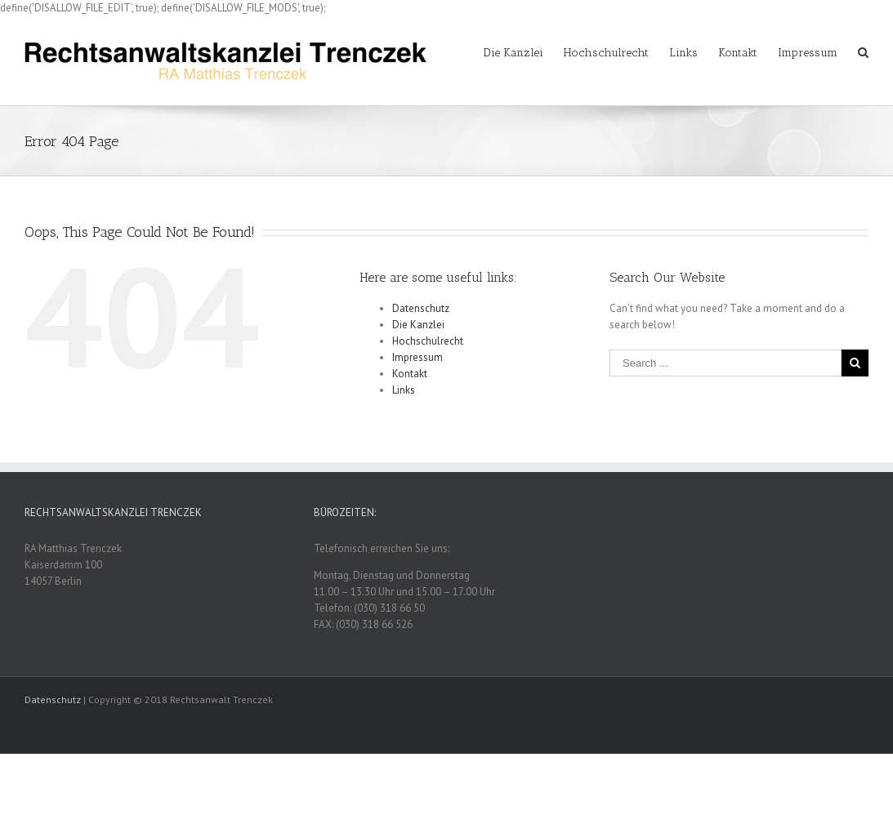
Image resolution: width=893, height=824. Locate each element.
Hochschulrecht (427, 341)
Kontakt (409, 374)
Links (403, 390)
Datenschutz (420, 308)
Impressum (417, 357)
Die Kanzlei (418, 325)
